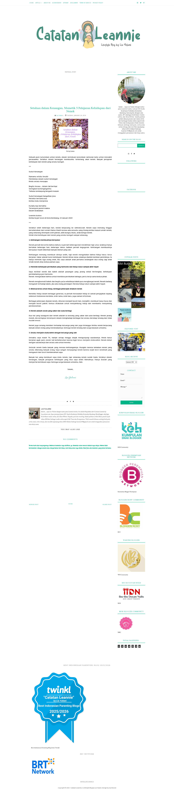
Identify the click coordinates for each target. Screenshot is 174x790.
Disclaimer (74, 3)
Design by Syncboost (109, 788)
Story (74, 72)
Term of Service (85, 3)
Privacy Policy (98, 3)
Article (38, 3)
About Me (47, 3)
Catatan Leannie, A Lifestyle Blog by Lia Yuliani (86, 788)
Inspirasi (68, 72)
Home (32, 3)
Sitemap (65, 3)
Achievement (56, 3)
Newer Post (34, 504)
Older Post (107, 504)
